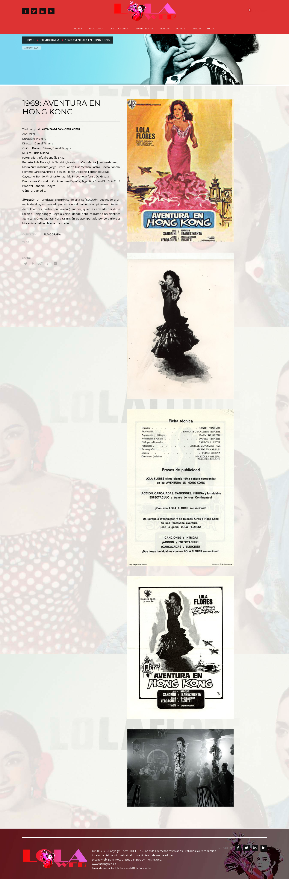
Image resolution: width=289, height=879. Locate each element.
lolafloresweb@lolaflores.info (133, 868)
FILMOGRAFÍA (52, 234)
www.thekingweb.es (104, 864)
